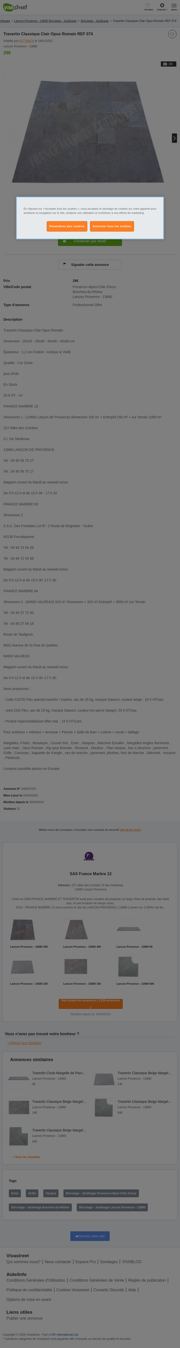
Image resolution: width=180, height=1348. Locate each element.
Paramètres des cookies (67, 226)
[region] (90, 218)
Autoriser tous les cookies (112, 226)
